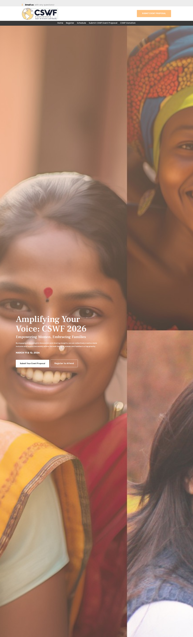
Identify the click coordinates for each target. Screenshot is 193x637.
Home (60, 23)
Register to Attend (64, 363)
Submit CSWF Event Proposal (103, 23)
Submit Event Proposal (154, 13)
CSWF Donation (128, 23)
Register (70, 23)
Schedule (81, 23)
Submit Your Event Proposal (32, 363)
